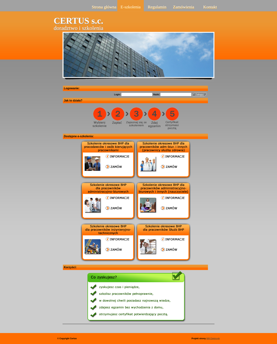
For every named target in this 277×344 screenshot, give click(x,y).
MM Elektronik (213, 338)
